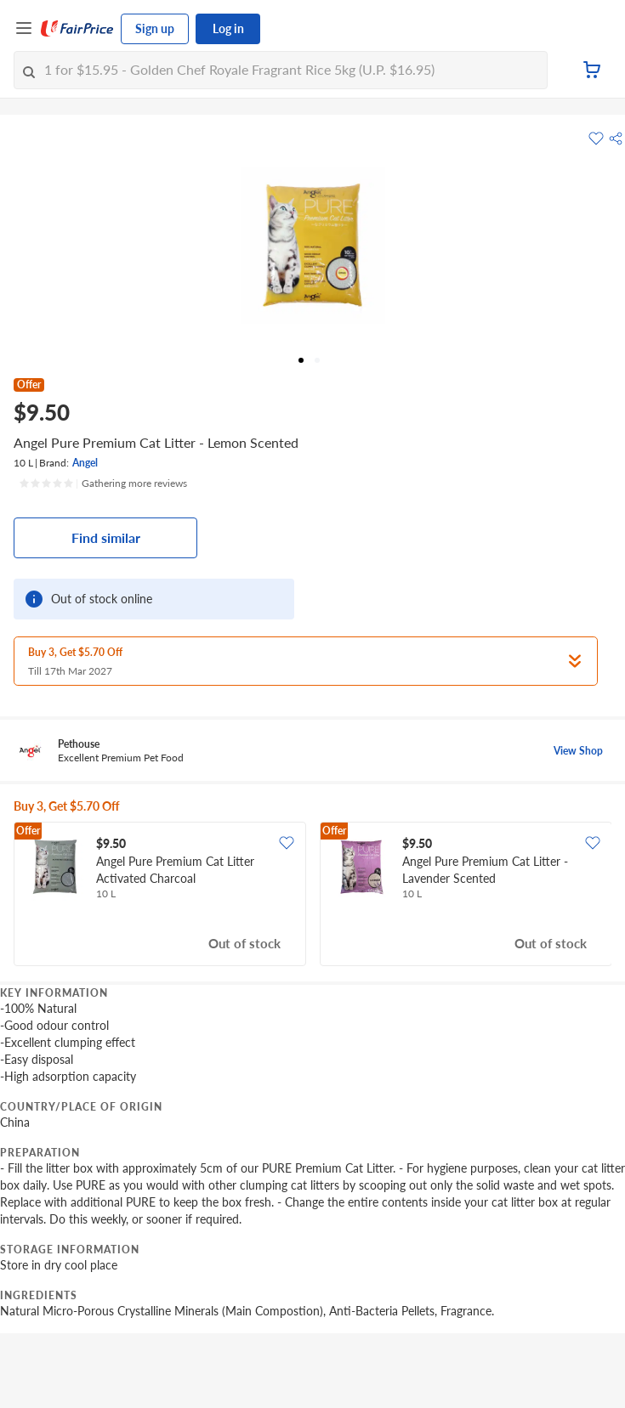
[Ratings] (103, 483)
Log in (228, 28)
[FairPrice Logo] (77, 29)
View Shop (578, 750)
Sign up (154, 28)
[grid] (312, 896)
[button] (615, 138)
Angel (85, 462)
